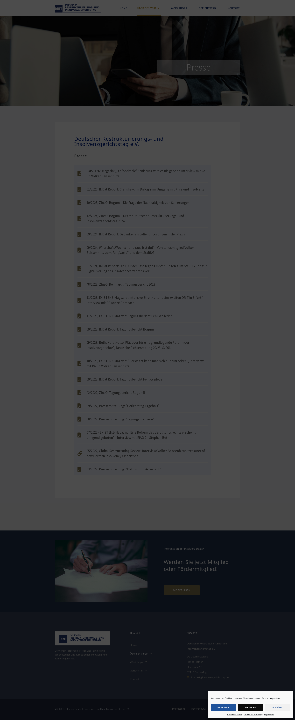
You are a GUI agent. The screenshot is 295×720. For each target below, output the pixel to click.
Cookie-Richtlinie (234, 714)
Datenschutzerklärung (253, 714)
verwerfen (250, 707)
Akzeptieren (223, 707)
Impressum (269, 714)
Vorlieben (277, 707)
